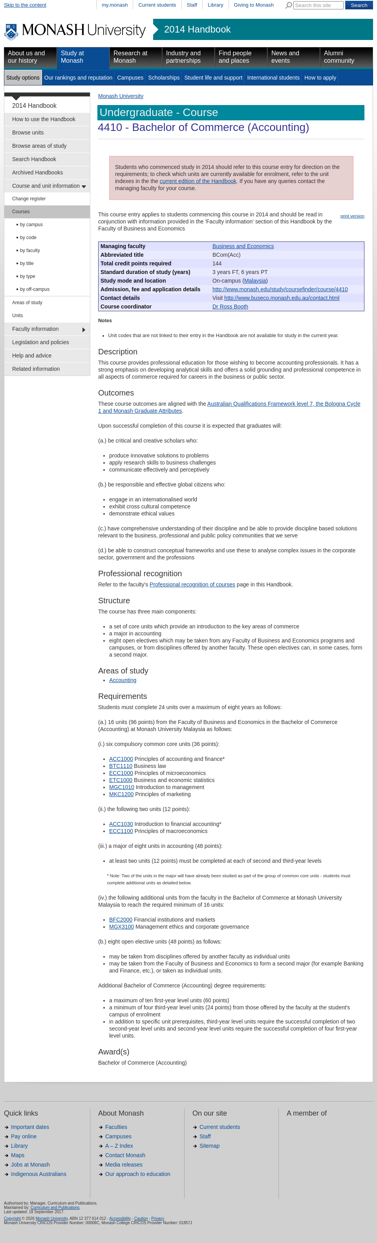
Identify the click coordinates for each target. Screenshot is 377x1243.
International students (273, 77)
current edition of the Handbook (198, 181)
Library (215, 5)
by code (28, 237)
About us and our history (26, 57)
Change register (29, 198)
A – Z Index (119, 1146)
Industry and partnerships (183, 57)
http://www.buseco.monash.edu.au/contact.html (281, 298)
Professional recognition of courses (192, 584)
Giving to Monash (254, 5)
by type (27, 276)
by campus (31, 224)
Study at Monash (72, 57)
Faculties (116, 1127)
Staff (192, 5)
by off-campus (34, 289)
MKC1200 (121, 794)
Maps (17, 1155)
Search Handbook (34, 159)
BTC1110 (120, 766)
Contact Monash (125, 1155)
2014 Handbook (197, 29)
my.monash (115, 5)
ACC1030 (121, 824)
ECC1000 (121, 773)
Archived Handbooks (37, 172)
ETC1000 (120, 780)
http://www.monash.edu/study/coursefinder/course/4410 (280, 289)
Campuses (130, 77)
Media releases (124, 1164)
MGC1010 (121, 787)
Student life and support (213, 77)
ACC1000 (121, 759)
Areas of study (27, 302)
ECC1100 (121, 831)
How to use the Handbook (43, 119)
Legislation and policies (40, 342)
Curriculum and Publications (55, 1207)
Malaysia (255, 281)
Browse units (28, 132)
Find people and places (235, 57)
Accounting (122, 680)
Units (17, 315)
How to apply (320, 77)
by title (27, 263)
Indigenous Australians (38, 1174)
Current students (157, 5)
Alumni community (339, 57)
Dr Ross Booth (230, 306)
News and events (285, 57)
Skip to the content (25, 5)
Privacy (157, 1218)
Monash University (120, 96)
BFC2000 (120, 919)
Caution (141, 1218)
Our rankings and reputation (78, 77)
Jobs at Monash (30, 1164)
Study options (23, 77)
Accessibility (119, 1218)
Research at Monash (130, 57)
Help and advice (31, 355)
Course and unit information (46, 186)
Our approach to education (137, 1174)
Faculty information (35, 329)
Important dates (30, 1127)
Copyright (12, 1218)
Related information (36, 369)
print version (352, 216)
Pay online (24, 1136)
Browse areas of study (39, 146)
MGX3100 (121, 927)
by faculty (30, 250)
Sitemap (209, 1146)
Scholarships (163, 77)
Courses (21, 211)
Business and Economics (243, 246)
